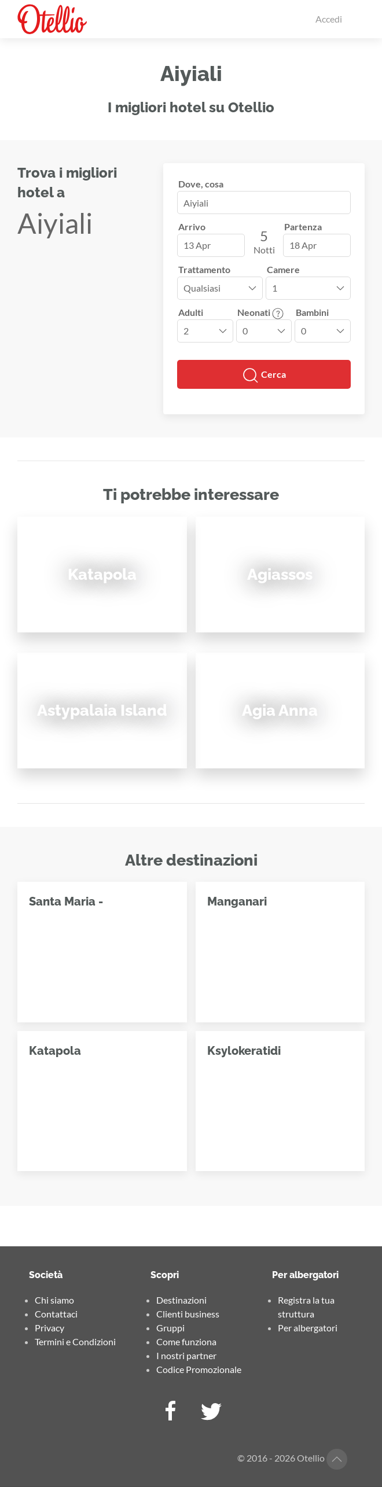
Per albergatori (307, 1327)
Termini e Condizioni (75, 1341)
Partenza (303, 226)
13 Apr (197, 245)
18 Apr (303, 245)
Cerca (264, 375)
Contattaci (56, 1313)
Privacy (49, 1327)
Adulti (190, 312)
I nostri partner (186, 1355)
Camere (283, 269)
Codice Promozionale (198, 1369)
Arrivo (191, 226)
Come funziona (186, 1341)
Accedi (328, 18)
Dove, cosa (200, 183)
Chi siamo (54, 1299)
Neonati (260, 312)
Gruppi (170, 1327)
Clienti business (187, 1313)
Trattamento (204, 269)
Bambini (312, 312)
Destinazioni (181, 1299)
